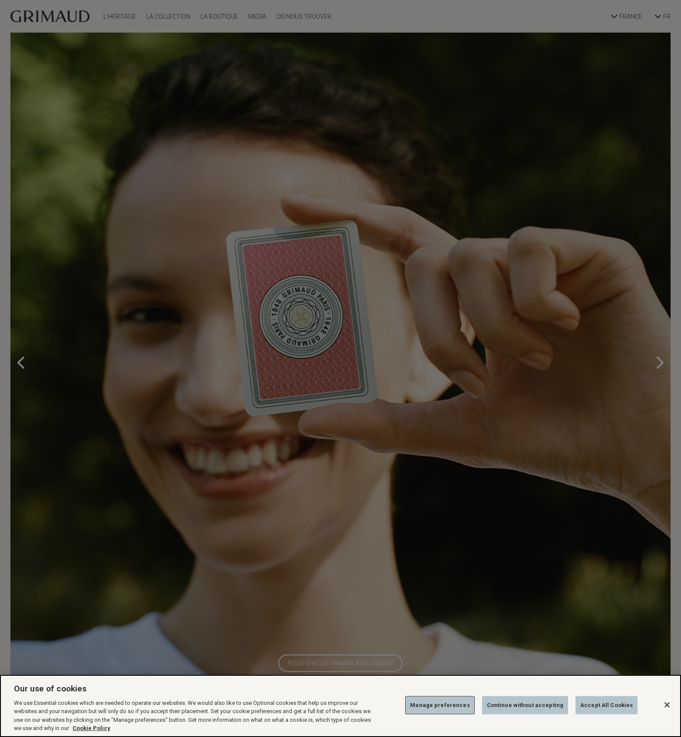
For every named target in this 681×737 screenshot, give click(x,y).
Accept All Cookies (606, 705)
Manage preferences (439, 705)
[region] (340, 706)
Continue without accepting (525, 705)
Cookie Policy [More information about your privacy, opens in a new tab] (91, 728)
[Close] (667, 704)
